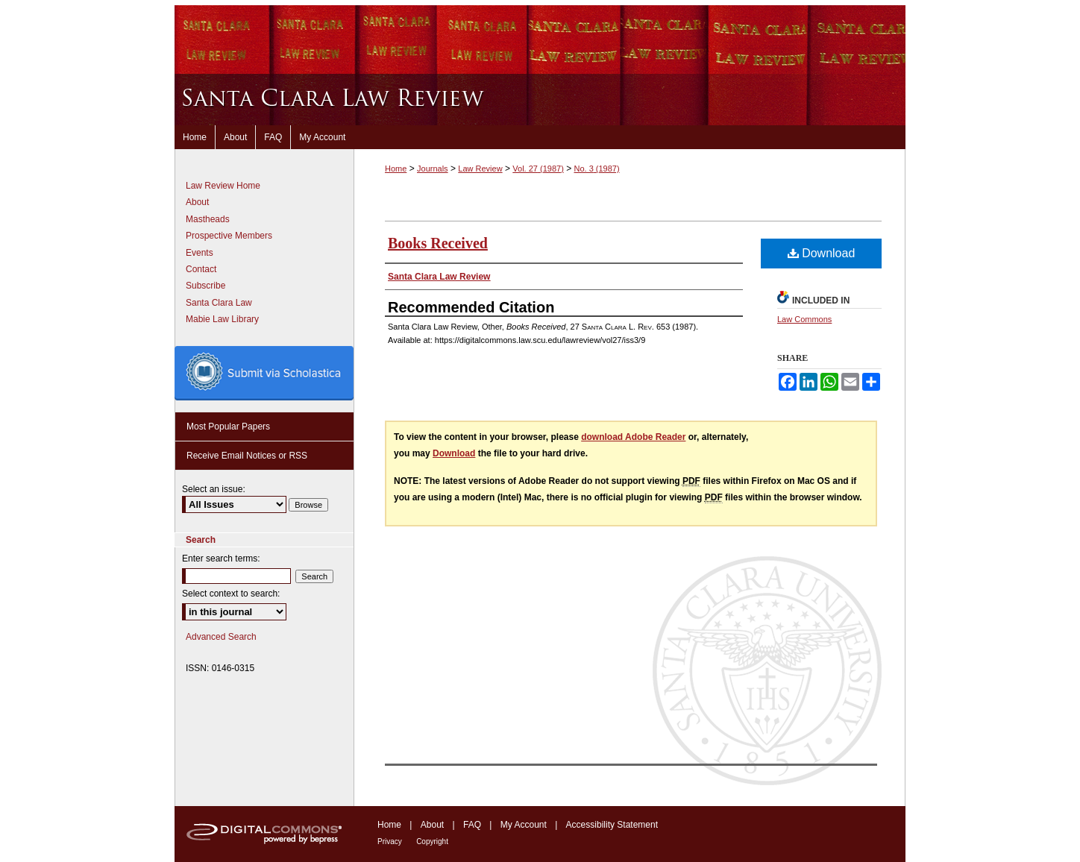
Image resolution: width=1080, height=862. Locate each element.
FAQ (472, 824)
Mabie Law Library (222, 319)
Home (395, 168)
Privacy (389, 841)
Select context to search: (231, 593)
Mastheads (208, 219)
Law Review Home (223, 185)
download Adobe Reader (633, 437)
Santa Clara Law (219, 303)
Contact (201, 269)
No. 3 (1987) (596, 168)
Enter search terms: (221, 558)
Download (821, 253)
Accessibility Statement (612, 824)
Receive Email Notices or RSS (246, 455)
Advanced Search (221, 637)
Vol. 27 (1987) (538, 168)
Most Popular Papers (228, 426)
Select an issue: (213, 489)
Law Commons (804, 319)
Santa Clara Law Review (540, 99)
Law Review (480, 168)
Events (199, 253)
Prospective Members (229, 235)
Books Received (438, 243)
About (197, 202)
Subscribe (205, 285)
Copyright (432, 841)
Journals (432, 168)
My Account (523, 824)
